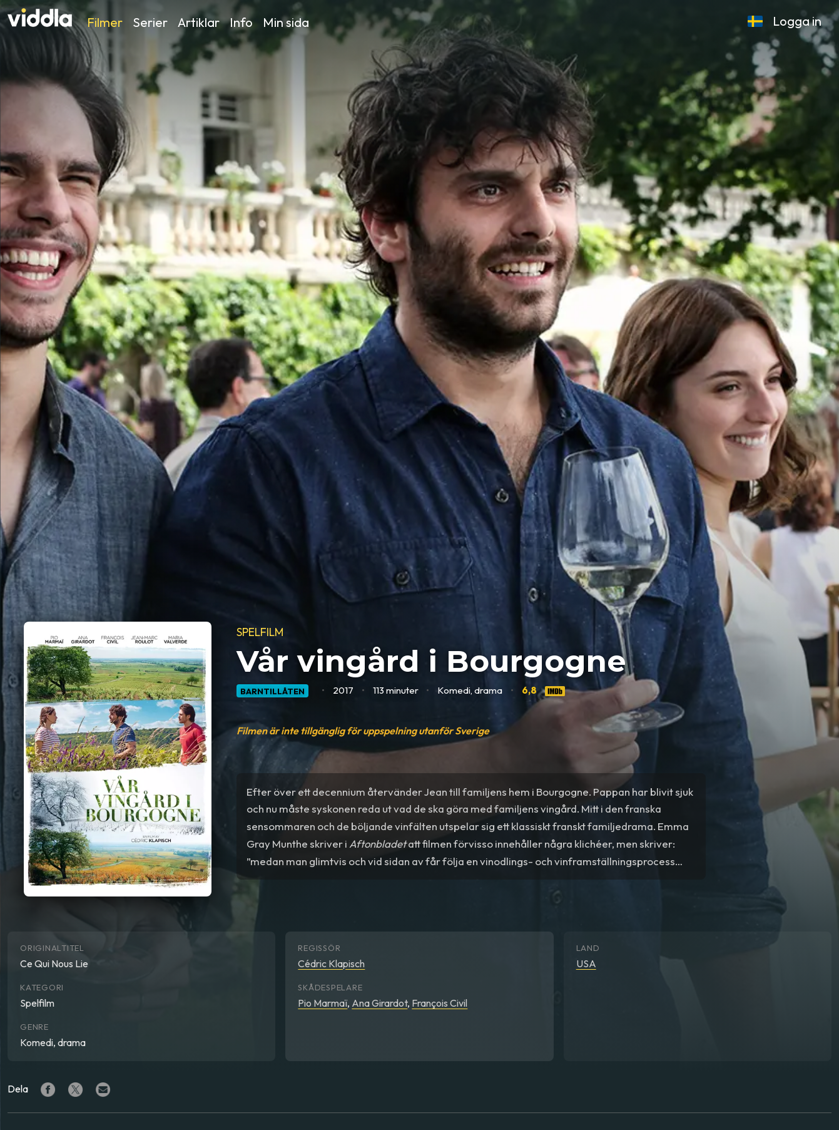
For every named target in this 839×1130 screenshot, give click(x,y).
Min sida (286, 22)
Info (241, 22)
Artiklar (199, 22)
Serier (150, 22)
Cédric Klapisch (331, 963)
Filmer (105, 22)
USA (586, 963)
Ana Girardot (379, 1003)
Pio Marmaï (322, 1003)
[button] (755, 21)
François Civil (439, 1003)
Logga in (797, 21)
